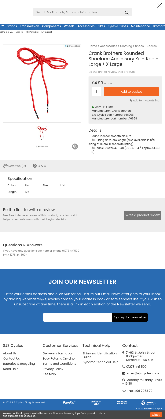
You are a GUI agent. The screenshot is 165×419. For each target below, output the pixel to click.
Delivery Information (58, 353)
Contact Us (11, 358)
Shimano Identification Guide (99, 355)
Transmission (29, 26)
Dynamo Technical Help (100, 362)
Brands (12, 26)
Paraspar (157, 408)
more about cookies (23, 415)
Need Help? (11, 369)
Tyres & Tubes (118, 26)
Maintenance (140, 26)
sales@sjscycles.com (143, 373)
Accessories (85, 26)
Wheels (69, 26)
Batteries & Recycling (19, 363)
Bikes (101, 26)
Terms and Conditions (59, 363)
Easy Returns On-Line (59, 358)
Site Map (49, 374)
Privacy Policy (53, 369)
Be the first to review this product (112, 72)
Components (51, 26)
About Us (9, 353)
